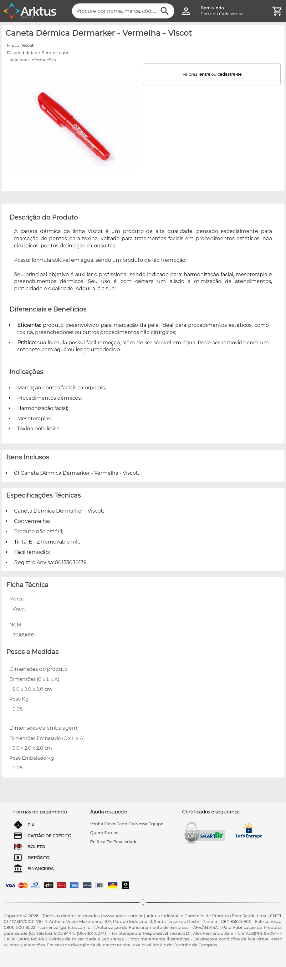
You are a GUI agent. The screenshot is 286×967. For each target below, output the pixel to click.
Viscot (27, 45)
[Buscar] (164, 11)
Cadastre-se (231, 13)
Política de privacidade (114, 841)
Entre (206, 13)
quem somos (104, 832)
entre (204, 74)
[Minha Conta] (186, 11)
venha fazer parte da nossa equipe (126, 823)
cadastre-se (229, 74)
